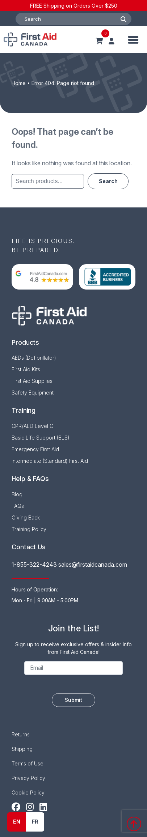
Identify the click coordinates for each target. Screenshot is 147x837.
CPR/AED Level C (32, 426)
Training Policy (29, 529)
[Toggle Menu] (133, 39)
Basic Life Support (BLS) (41, 437)
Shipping (22, 749)
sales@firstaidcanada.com (92, 564)
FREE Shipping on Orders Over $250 (73, 6)
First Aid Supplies (32, 381)
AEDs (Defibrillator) (34, 358)
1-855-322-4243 (34, 564)
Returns (21, 734)
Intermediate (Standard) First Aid (50, 461)
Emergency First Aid (35, 449)
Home (19, 83)
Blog (17, 494)
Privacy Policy (28, 778)
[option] (35, 822)
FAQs (18, 506)
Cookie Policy (28, 792)
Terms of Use (27, 763)
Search (107, 180)
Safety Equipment (33, 392)
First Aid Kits (26, 369)
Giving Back (26, 517)
